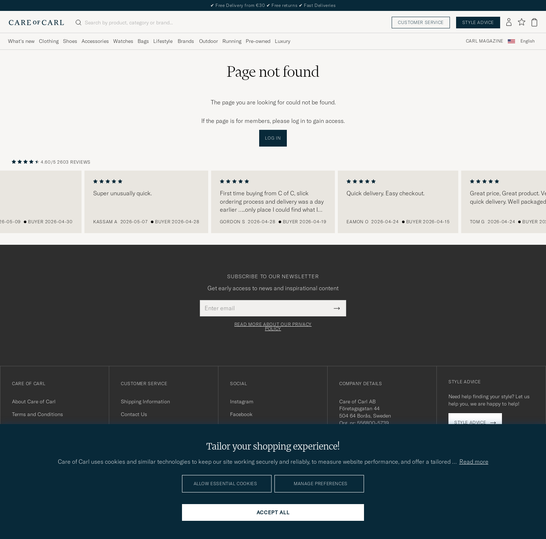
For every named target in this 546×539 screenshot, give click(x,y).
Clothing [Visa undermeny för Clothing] (49, 41)
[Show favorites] (521, 22)
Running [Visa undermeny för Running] (231, 41)
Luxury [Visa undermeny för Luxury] (282, 41)
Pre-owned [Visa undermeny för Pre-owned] (258, 41)
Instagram (241, 401)
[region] (273, 202)
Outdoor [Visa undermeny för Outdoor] (208, 41)
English (528, 41)
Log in (273, 138)
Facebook (241, 414)
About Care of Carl (34, 401)
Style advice (478, 22)
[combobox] (527, 41)
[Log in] (508, 22)
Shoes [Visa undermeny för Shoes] (70, 41)
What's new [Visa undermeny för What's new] (21, 41)
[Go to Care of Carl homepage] (36, 22)
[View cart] (534, 22)
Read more (473, 461)
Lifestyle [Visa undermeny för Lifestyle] (163, 41)
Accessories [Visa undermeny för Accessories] (95, 41)
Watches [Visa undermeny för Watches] (123, 41)
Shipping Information (145, 401)
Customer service (421, 22)
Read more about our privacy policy (273, 326)
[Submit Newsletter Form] (337, 308)
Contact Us (134, 414)
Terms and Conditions (37, 414)
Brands (186, 41)
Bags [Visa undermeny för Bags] (143, 41)
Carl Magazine (484, 41)
